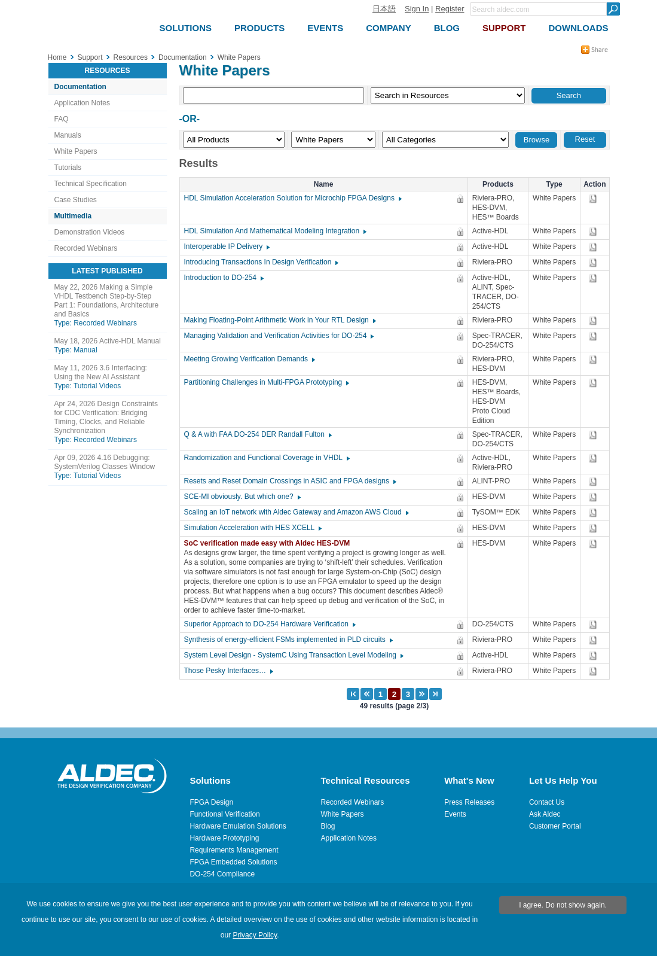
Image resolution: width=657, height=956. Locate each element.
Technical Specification (90, 183)
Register (449, 8)
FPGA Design (211, 802)
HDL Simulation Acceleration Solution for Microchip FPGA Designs (292, 198)
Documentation (80, 87)
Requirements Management (234, 850)
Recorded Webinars (86, 248)
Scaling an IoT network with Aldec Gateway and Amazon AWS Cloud (296, 512)
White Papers (75, 151)
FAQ (61, 119)
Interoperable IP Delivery (226, 246)
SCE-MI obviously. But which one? (242, 496)
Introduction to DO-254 (223, 277)
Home (57, 57)
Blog (328, 826)
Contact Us (546, 802)
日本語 (384, 8)
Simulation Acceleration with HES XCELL (252, 527)
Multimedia (73, 216)
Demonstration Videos (89, 232)
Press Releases (469, 802)
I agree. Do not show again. (563, 905)
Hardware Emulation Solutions (238, 826)
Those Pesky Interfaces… (228, 670)
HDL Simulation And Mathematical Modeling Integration (275, 231)
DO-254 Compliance (222, 874)
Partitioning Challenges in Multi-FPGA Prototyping (266, 382)
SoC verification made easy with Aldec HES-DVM (270, 543)
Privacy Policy (255, 935)
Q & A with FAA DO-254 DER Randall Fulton (257, 434)
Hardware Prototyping (224, 838)
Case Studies (75, 200)
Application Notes (82, 103)
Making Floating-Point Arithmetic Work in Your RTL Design (279, 320)
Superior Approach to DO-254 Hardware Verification (269, 624)
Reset (585, 139)
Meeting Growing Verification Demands (249, 359)
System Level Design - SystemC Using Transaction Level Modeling (293, 655)
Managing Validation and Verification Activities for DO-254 (278, 335)
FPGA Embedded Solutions (233, 862)
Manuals (67, 135)
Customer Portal (555, 826)
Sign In (417, 8)
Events (455, 814)
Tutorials (68, 167)
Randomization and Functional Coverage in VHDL (266, 457)
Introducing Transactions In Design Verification (261, 262)
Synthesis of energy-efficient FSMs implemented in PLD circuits (288, 639)
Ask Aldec (545, 814)
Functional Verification (224, 814)
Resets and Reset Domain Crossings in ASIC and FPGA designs (290, 481)
